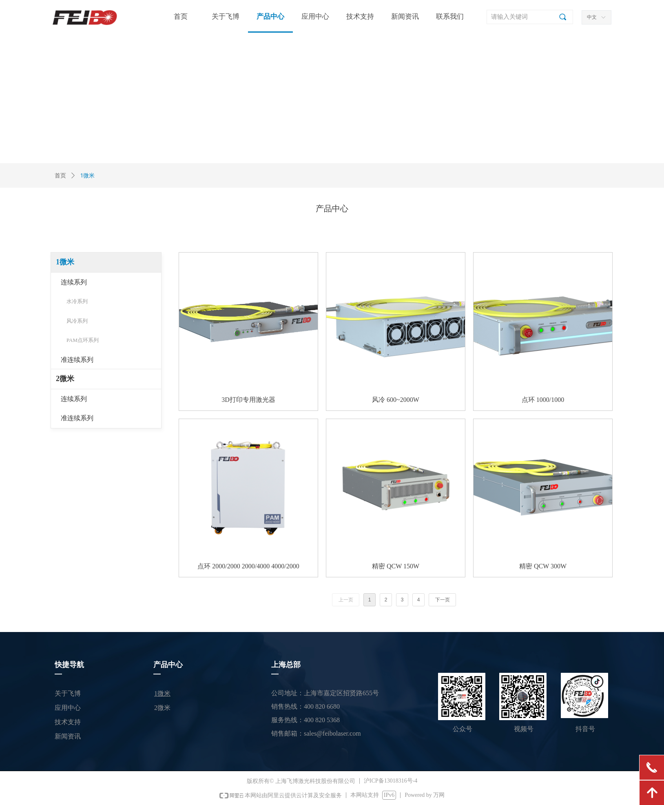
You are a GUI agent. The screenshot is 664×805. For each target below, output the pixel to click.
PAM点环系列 (82, 340)
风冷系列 (77, 321)
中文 (592, 17)
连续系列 (74, 282)
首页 (60, 176)
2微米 (65, 379)
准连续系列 (77, 359)
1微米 (65, 262)
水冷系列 (77, 301)
